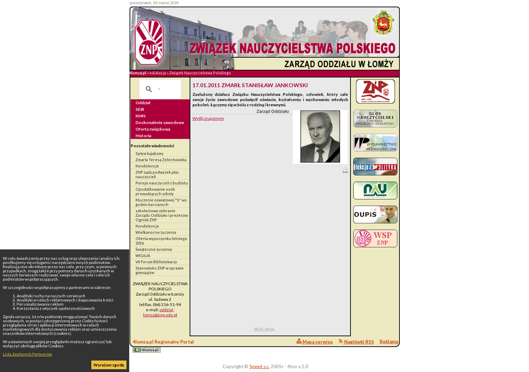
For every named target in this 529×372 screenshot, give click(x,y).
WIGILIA (142, 255)
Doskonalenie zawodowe (159, 122)
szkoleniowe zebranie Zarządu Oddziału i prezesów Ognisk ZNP (161, 215)
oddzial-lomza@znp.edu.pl (160, 312)
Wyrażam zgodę (108, 364)
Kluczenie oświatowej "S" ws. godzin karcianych (161, 202)
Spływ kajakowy (149, 153)
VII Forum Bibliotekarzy (156, 261)
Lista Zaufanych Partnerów (27, 354)
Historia (143, 135)
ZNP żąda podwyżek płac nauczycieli (157, 174)
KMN (140, 115)
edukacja (157, 73)
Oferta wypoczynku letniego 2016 (161, 240)
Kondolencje (147, 166)
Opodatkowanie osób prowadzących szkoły (155, 191)
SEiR (139, 109)
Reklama (389, 341)
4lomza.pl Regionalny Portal (163, 346)
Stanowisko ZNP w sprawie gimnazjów (159, 270)
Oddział (142, 102)
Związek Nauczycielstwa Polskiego (200, 73)
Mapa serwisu (315, 342)
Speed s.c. (259, 366)
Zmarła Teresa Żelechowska (161, 159)
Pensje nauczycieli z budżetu (161, 183)
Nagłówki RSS (356, 342)
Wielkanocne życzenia (155, 232)
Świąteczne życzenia (153, 249)
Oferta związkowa (152, 129)
